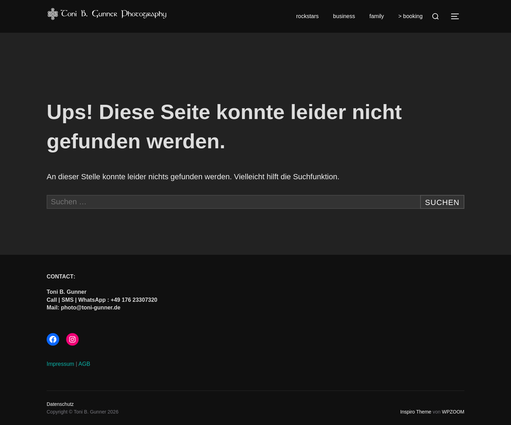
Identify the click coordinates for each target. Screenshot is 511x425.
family (376, 16)
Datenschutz (60, 404)
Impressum (60, 364)
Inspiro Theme (415, 412)
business (344, 16)
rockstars (307, 16)
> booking (410, 16)
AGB (84, 364)
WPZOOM (453, 412)
